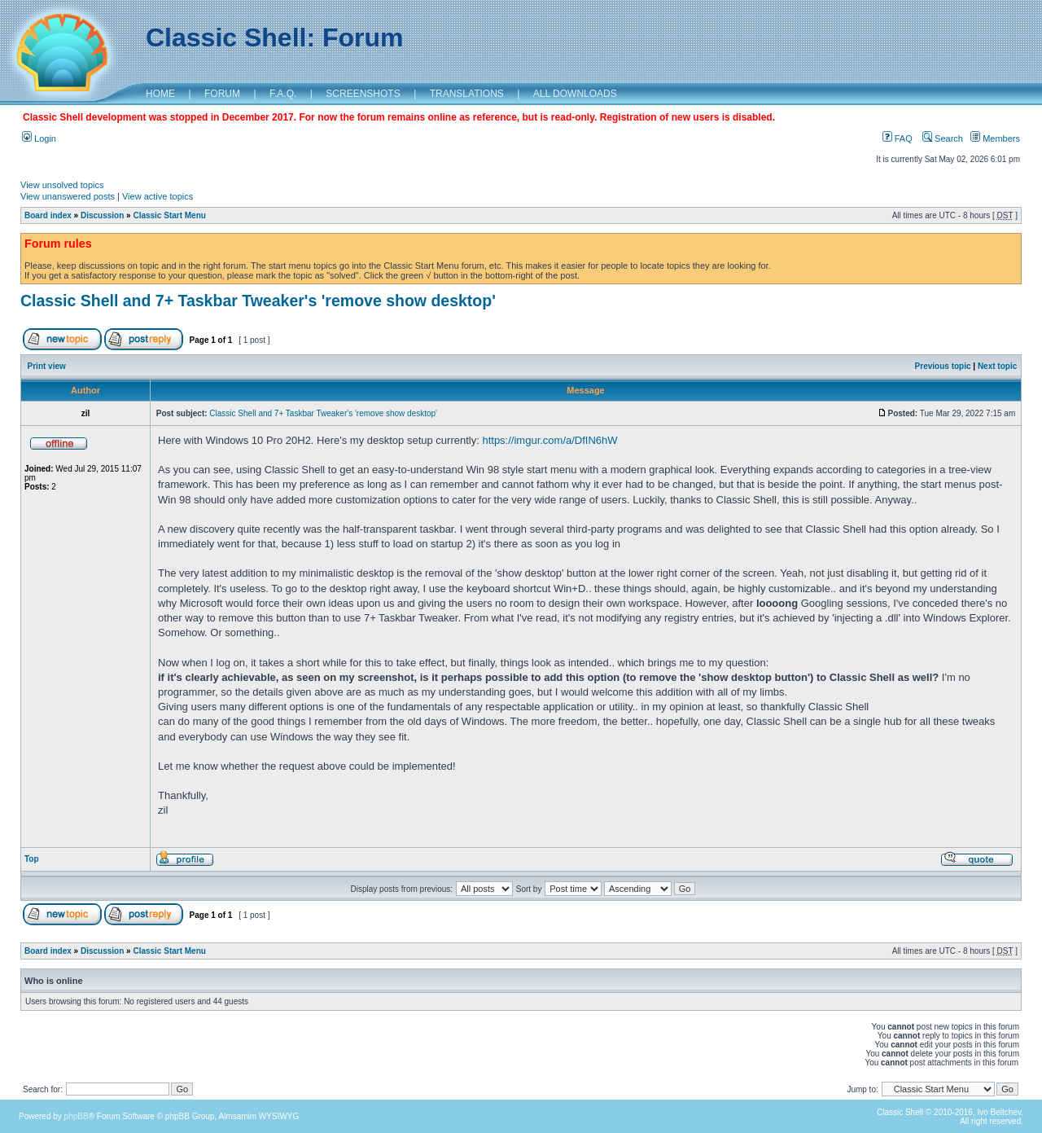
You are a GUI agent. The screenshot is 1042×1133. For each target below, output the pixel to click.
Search (942, 138)
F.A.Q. (282, 93)
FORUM (222, 93)
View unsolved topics (62, 185)
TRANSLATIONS (467, 93)
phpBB (76, 1116)
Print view (47, 366)
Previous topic (943, 366)
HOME (160, 93)
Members (995, 138)
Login (39, 138)
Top (31, 858)
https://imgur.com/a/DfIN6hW (549, 440)
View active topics (157, 196)
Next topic (997, 366)
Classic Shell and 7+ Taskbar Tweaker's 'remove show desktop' (258, 301)
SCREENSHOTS (363, 93)
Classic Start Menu (169, 215)
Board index (48, 215)
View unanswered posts (67, 196)
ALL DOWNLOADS (575, 93)
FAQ (897, 138)
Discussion (102, 215)
